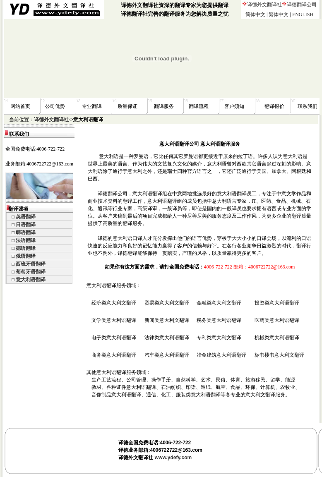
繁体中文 (278, 14)
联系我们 (307, 106)
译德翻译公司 (302, 4)
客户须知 (234, 106)
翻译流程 (199, 106)
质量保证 (127, 106)
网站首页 (20, 106)
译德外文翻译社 (264, 4)
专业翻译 (92, 106)
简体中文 (255, 14)
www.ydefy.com (173, 457)
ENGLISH (302, 14)
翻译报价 (274, 106)
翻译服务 (164, 106)
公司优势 (55, 106)
